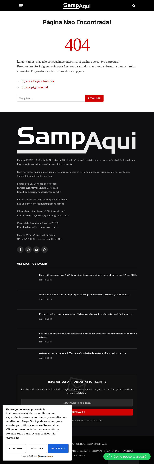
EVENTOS (128, 450)
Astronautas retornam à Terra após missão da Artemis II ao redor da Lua (82, 353)
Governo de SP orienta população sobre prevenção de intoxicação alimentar (85, 294)
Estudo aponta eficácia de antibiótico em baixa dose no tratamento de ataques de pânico (88, 335)
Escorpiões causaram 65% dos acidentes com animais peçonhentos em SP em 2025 (88, 274)
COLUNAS (97, 450)
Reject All (37, 448)
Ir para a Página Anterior (38, 81)
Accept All (58, 448)
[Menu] (21, 5)
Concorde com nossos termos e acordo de (77, 420)
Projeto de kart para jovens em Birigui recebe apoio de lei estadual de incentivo (86, 314)
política (99, 420)
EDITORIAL (112, 450)
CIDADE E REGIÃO (77, 450)
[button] (127, 456)
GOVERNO (79, 455)
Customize (15, 448)
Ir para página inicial (35, 87)
